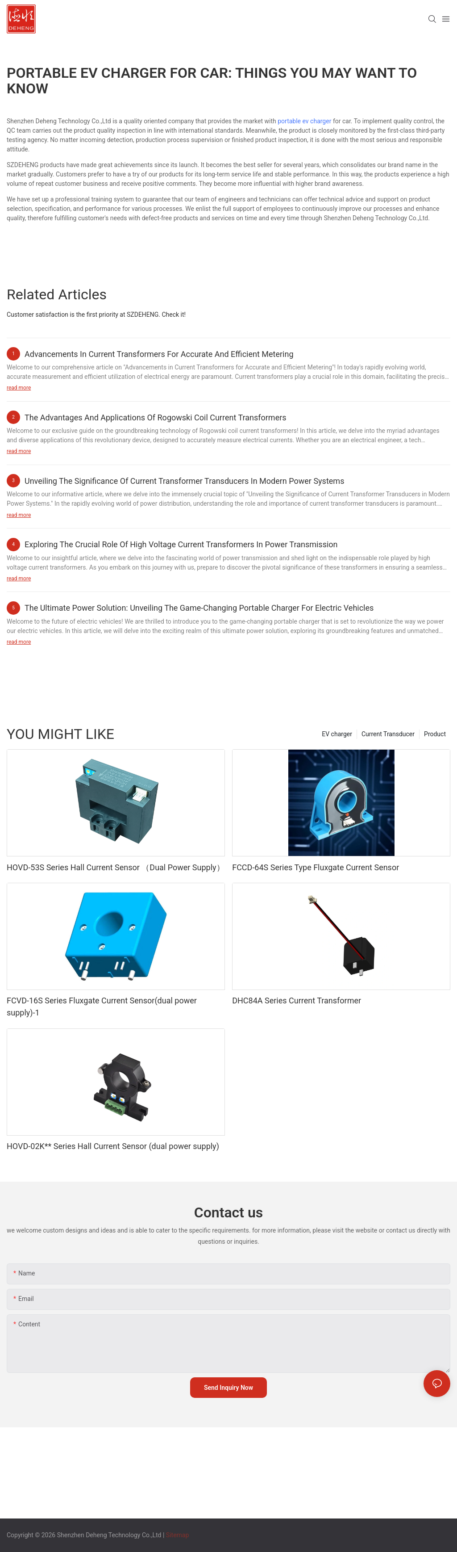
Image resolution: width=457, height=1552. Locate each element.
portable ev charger (304, 121)
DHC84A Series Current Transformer (296, 1000)
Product (435, 734)
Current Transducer (388, 734)
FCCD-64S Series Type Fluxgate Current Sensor (315, 867)
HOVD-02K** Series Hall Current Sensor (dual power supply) (113, 1146)
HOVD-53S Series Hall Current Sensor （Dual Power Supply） (115, 867)
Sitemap (177, 1535)
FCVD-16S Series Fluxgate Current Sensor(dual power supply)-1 (102, 1006)
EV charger (337, 734)
